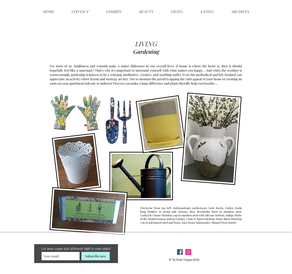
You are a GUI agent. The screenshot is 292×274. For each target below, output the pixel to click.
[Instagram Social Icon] (188, 252)
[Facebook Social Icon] (180, 252)
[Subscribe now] (95, 256)
